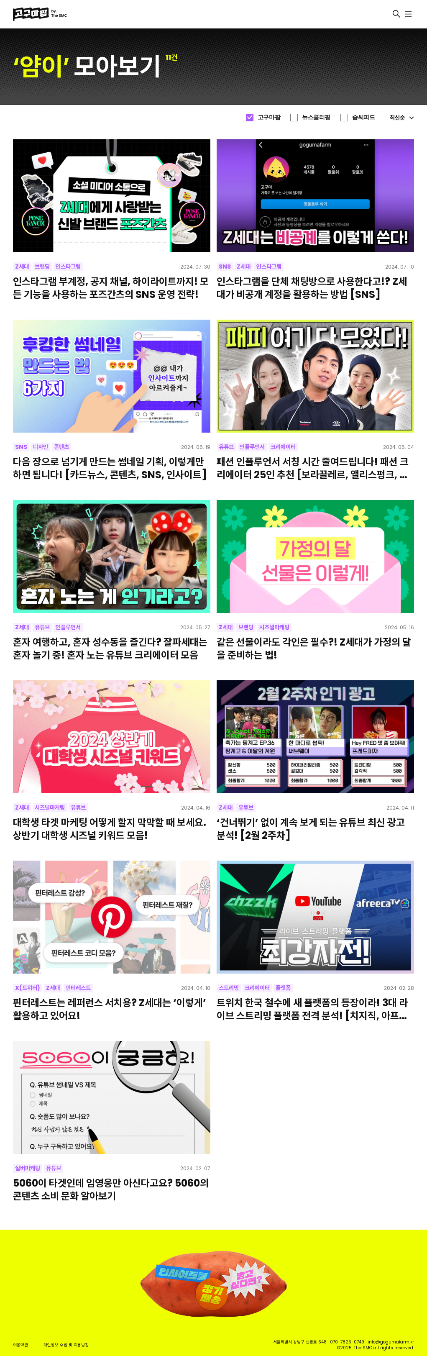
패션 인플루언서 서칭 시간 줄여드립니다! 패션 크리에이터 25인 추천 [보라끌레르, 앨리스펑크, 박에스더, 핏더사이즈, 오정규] (313, 468)
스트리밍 (229, 988)
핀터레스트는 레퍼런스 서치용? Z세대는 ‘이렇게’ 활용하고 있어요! (109, 1009)
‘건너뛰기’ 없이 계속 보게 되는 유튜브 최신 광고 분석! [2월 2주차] (311, 829)
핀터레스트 (78, 988)
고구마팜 (269, 117)
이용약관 (20, 1345)
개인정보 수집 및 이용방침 (66, 1345)
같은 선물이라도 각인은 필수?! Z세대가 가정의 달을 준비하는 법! (314, 648)
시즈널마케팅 (274, 627)
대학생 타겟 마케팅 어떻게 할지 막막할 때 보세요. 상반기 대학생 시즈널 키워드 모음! (109, 829)
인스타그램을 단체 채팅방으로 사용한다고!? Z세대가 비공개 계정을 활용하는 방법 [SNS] (312, 288)
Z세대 (22, 266)
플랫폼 (283, 988)
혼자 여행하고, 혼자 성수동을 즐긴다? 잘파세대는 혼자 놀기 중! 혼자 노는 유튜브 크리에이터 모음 (110, 648)
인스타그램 (68, 266)
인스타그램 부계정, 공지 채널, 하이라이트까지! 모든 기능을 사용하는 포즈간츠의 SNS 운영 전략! (111, 288)
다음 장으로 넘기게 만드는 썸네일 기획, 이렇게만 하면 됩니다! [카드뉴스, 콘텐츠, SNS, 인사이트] (110, 468)
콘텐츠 (61, 447)
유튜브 (226, 447)
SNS (225, 266)
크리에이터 (283, 447)
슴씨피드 (363, 117)
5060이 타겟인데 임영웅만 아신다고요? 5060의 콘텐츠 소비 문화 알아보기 (111, 1189)
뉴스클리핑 (316, 117)
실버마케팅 (27, 1168)
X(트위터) (27, 988)
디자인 (40, 447)
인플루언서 (252, 447)
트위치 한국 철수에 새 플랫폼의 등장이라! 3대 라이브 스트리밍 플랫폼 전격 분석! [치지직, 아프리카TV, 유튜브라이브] (312, 1009)
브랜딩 (42, 266)
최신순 (402, 117)
